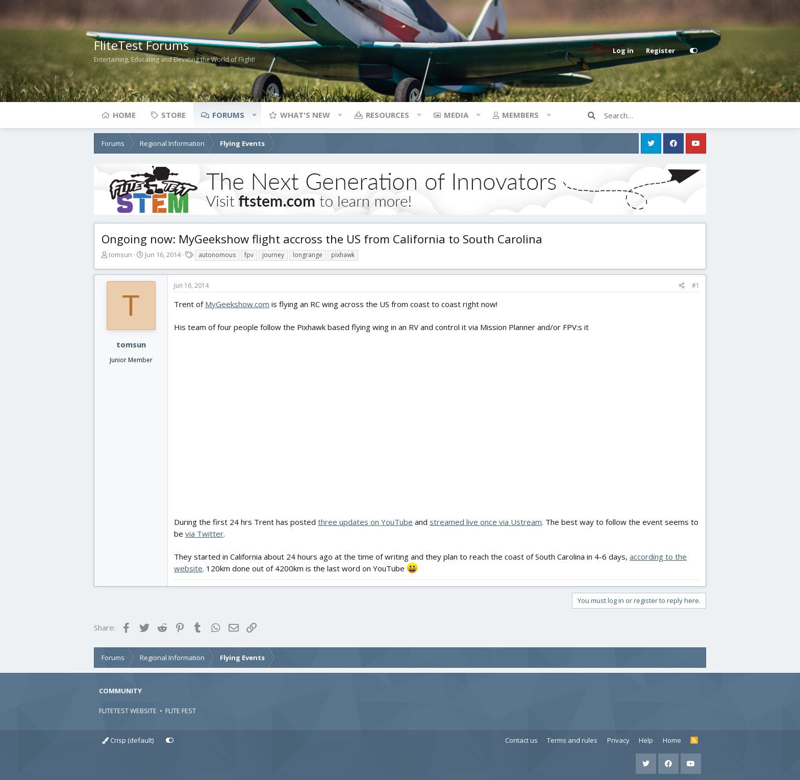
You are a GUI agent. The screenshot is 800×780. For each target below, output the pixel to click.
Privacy (618, 740)
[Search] (655, 115)
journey (273, 254)
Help (646, 740)
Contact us (521, 740)
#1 (695, 285)
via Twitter (204, 534)
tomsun (120, 254)
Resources (387, 115)
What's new (305, 115)
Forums (228, 115)
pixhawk (343, 254)
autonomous (217, 254)
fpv (249, 254)
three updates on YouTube (365, 522)
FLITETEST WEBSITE (128, 710)
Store (173, 115)
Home (124, 115)
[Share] (682, 286)
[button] (254, 115)
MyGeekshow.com (237, 304)
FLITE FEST (180, 710)
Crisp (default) (128, 740)
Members (520, 115)
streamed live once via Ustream (486, 522)
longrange (307, 254)
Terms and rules (572, 740)
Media (456, 115)
